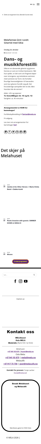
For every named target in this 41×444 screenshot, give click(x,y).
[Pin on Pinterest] (21, 132)
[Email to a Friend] (17, 132)
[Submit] (34, 275)
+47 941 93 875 (13, 351)
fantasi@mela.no (29, 114)
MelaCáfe (12, 343)
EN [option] (34, 4)
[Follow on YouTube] (25, 282)
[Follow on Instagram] (20, 282)
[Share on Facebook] (9, 132)
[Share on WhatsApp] (6, 132)
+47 (10, 363)
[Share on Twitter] (13, 132)
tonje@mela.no (20, 373)
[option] (34, 4)
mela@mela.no (28, 357)
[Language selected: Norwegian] (32, 4)
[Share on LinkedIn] (24, 132)
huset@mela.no (27, 351)
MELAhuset (20, 338)
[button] (38, 4)
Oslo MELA (20, 340)
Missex (10, 254)
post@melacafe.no (28, 363)
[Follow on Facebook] (15, 282)
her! (15, 125)
